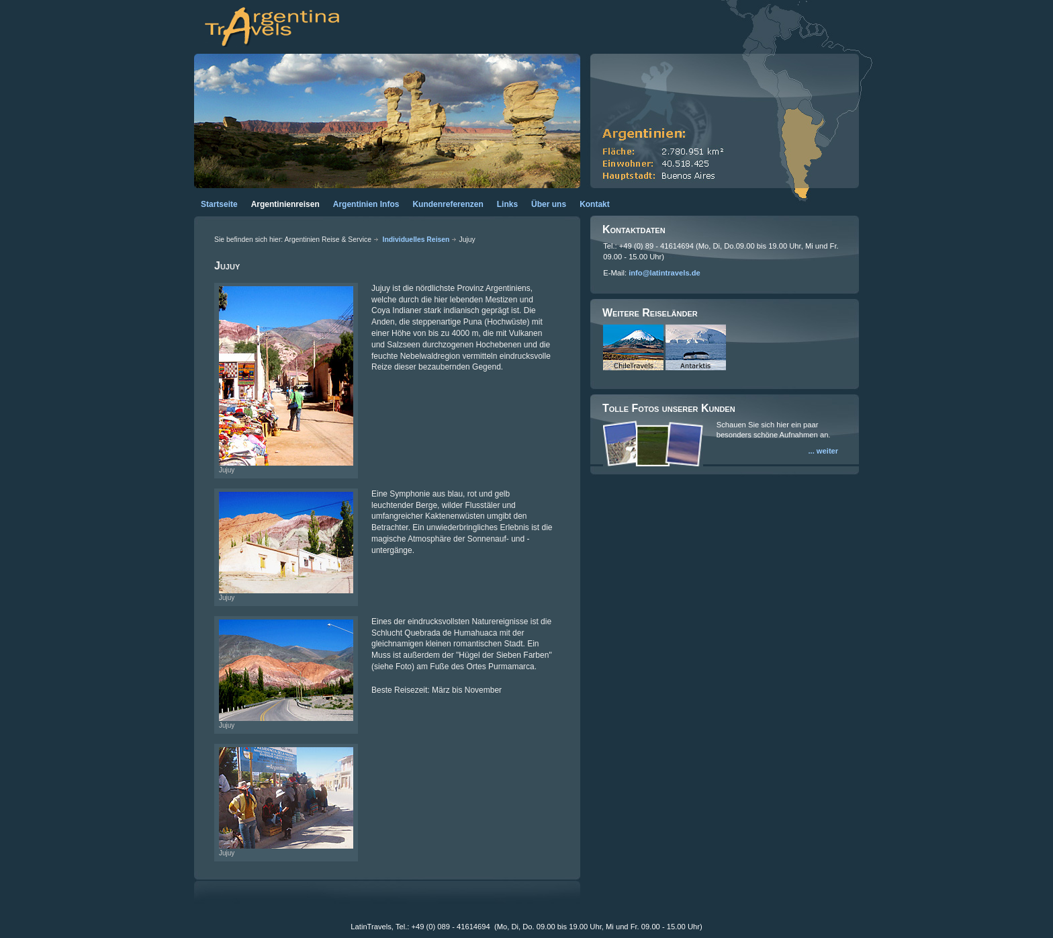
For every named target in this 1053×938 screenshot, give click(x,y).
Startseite (219, 204)
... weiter (823, 451)
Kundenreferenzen (447, 204)
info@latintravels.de (664, 273)
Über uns (548, 204)
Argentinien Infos (366, 204)
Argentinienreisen (285, 204)
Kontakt (595, 204)
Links (507, 204)
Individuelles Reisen (416, 239)
